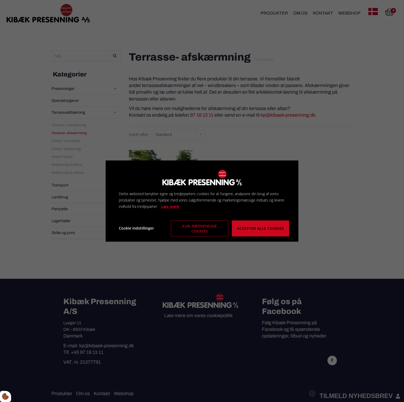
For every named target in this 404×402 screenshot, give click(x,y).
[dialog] (202, 201)
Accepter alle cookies (260, 228)
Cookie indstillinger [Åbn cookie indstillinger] (136, 228)
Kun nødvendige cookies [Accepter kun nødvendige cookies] (199, 228)
